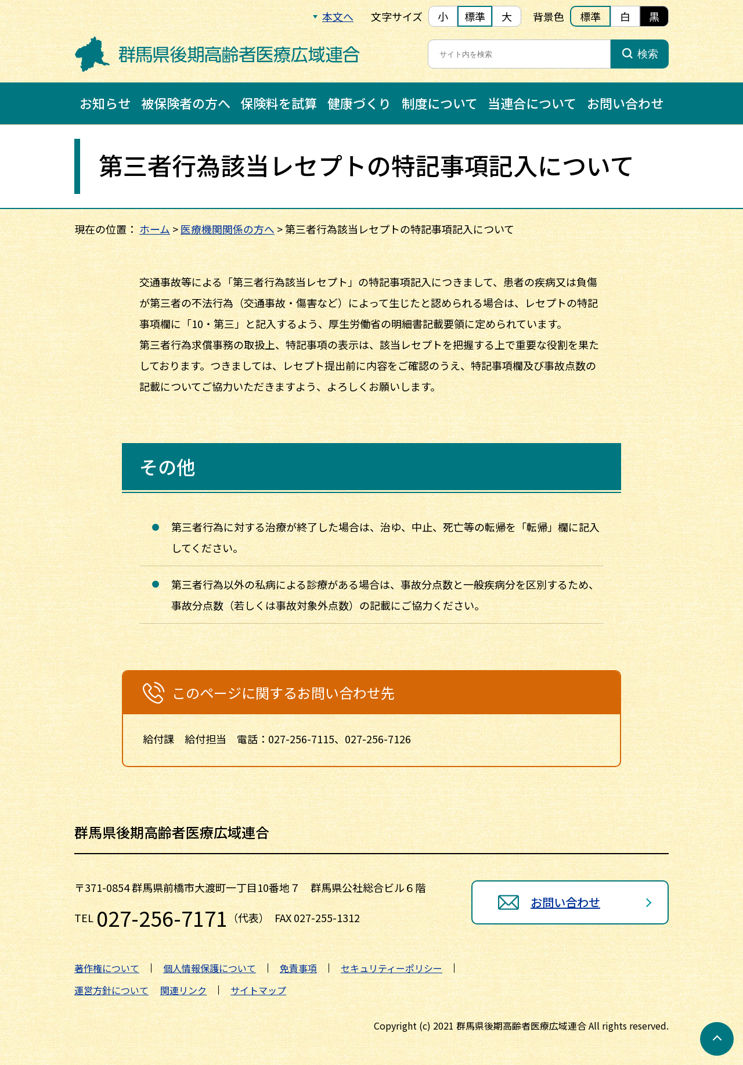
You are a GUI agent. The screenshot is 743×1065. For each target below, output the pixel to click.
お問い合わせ (625, 102)
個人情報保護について (209, 968)
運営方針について (111, 990)
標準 (474, 16)
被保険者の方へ (185, 102)
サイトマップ (258, 990)
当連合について (532, 102)
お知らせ (105, 102)
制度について (440, 102)
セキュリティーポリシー (391, 968)
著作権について (106, 968)
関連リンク (183, 990)
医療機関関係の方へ (228, 228)
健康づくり (359, 102)
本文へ (338, 16)
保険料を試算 (278, 102)
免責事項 (298, 968)
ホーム (154, 228)
